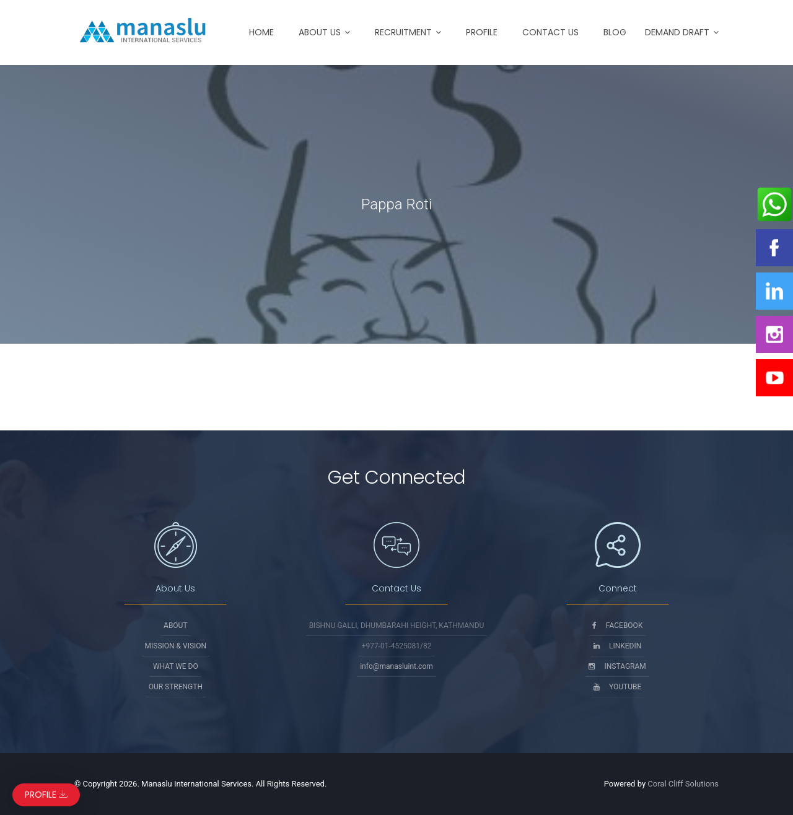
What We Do (175, 666)
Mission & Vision (176, 646)
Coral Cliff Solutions (683, 783)
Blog (614, 32)
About (176, 625)
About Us (320, 32)
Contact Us (550, 32)
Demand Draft (677, 32)
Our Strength (176, 686)
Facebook (617, 625)
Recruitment (403, 32)
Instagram (617, 666)
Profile (481, 32)
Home (261, 32)
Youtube (617, 686)
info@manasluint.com (396, 666)
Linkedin (617, 646)
